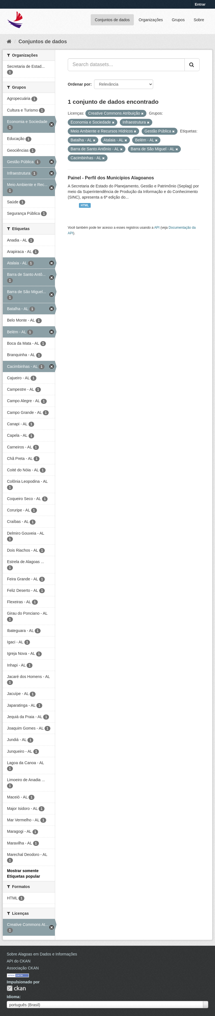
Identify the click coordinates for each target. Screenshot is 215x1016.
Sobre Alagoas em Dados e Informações (42, 954)
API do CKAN (19, 961)
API (157, 228)
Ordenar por (79, 84)
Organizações (151, 20)
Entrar (200, 4)
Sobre (199, 20)
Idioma (13, 997)
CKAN (16, 988)
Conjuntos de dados (112, 20)
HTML (85, 205)
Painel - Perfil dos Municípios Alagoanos (111, 177)
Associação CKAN (23, 968)
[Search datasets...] (126, 64)
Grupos (178, 20)
